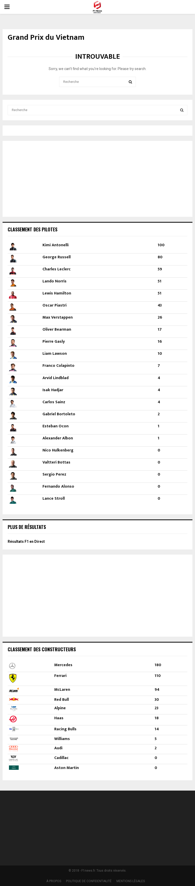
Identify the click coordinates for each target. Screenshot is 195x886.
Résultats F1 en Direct (26, 541)
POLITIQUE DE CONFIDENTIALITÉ (89, 881)
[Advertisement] (40, 178)
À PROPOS (53, 881)
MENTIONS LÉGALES (130, 881)
